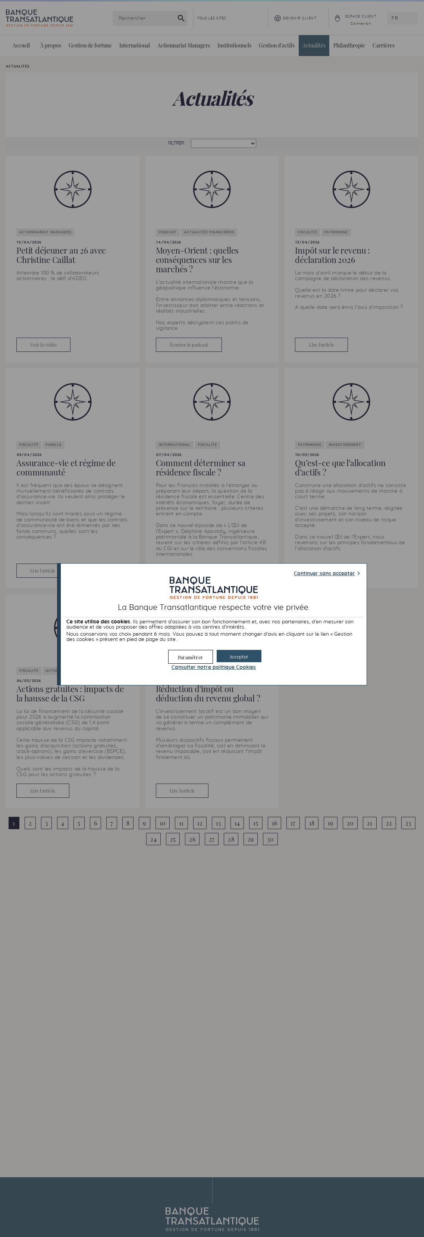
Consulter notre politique (214, 667)
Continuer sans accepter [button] (324, 573)
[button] (239, 655)
